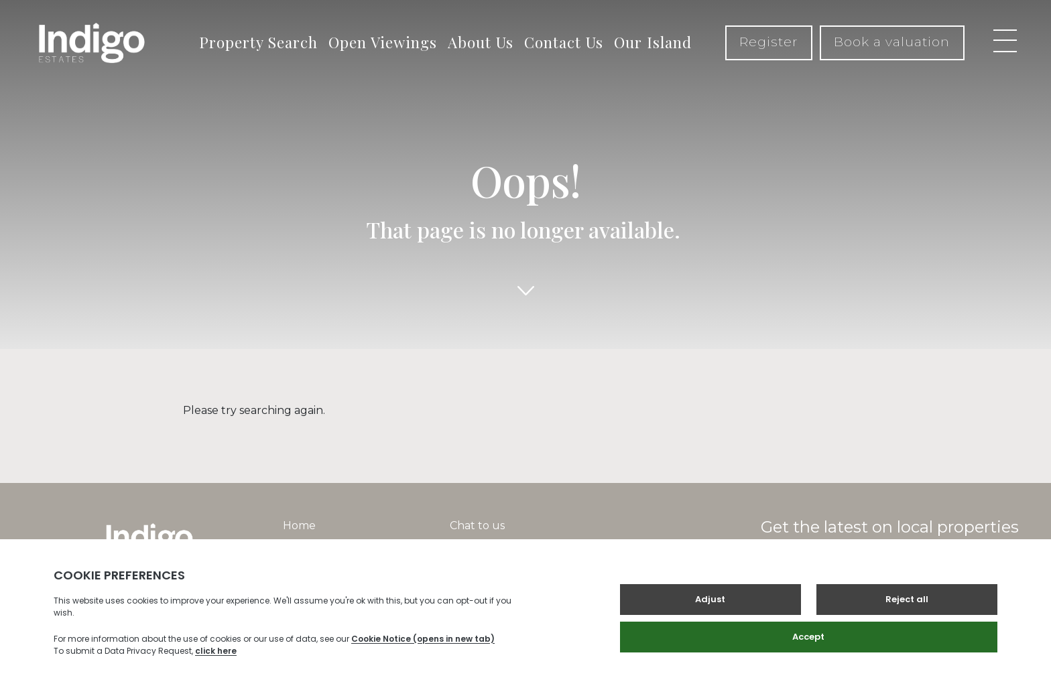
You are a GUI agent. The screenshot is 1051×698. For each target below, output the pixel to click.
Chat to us (477, 525)
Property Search (258, 42)
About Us (480, 42)
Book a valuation (892, 41)
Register (768, 41)
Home (299, 525)
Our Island (653, 42)
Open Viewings (382, 42)
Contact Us (563, 42)
